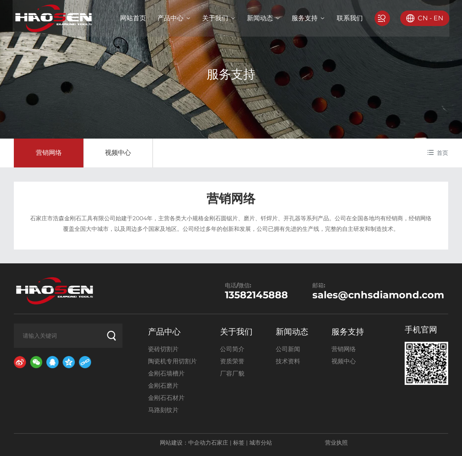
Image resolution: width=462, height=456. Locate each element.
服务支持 (231, 74)
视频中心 (118, 152)
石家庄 (219, 442)
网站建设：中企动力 (185, 442)
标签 (238, 442)
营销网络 (49, 152)
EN (437, 18)
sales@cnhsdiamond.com (378, 295)
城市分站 (260, 442)
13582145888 (256, 295)
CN (421, 18)
